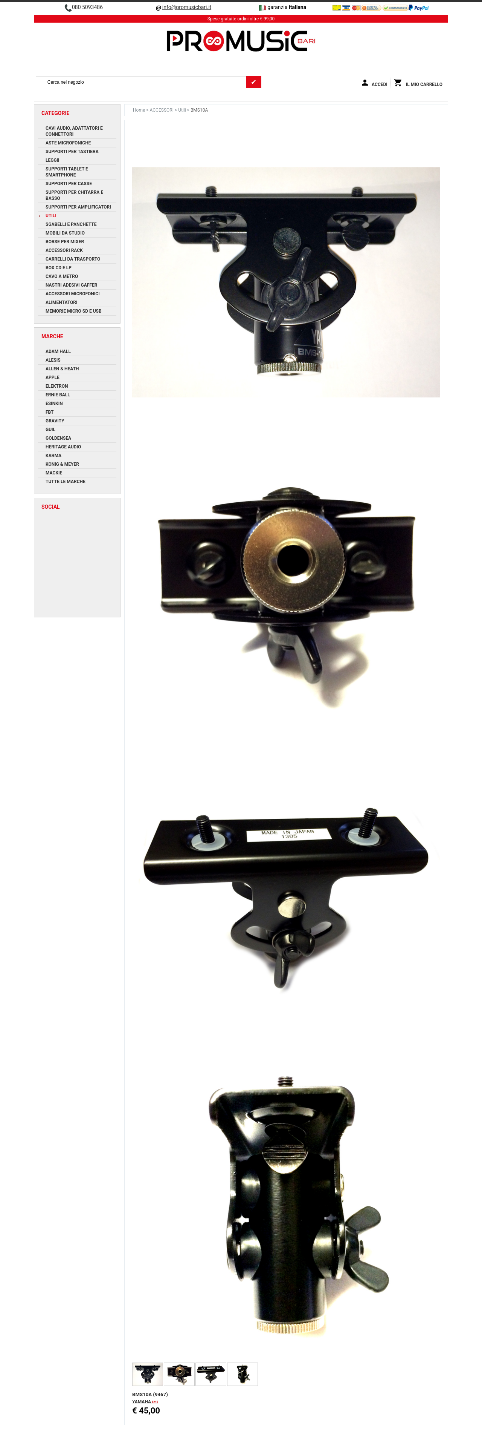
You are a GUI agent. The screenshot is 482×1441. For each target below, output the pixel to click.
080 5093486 (87, 7)
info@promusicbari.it (186, 7)
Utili (182, 110)
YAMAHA (142, 1401)
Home (139, 110)
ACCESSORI (162, 110)
